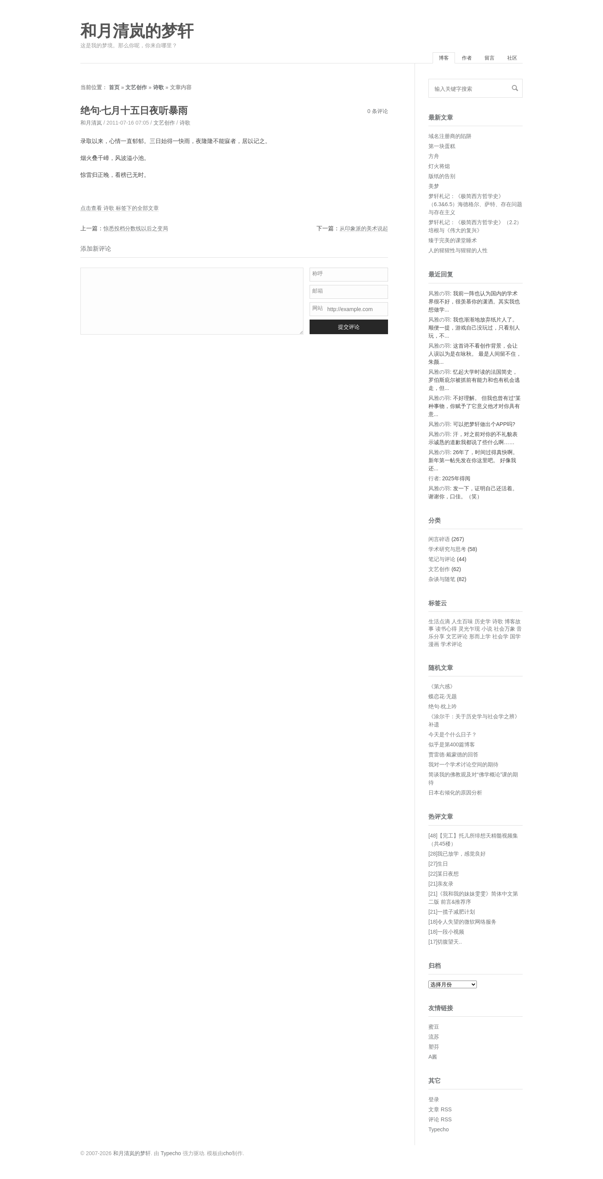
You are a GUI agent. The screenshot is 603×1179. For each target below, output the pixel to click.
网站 (317, 310)
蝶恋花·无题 (442, 698)
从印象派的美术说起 (362, 230)
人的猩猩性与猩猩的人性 (458, 252)
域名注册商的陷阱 (449, 138)
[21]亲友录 (440, 886)
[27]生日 (438, 866)
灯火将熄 (439, 168)
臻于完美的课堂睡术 (452, 242)
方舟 (433, 158)
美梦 (433, 188)
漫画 (433, 646)
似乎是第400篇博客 (451, 746)
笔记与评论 (441, 561)
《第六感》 (441, 688)
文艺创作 (136, 89)
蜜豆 (433, 1029)
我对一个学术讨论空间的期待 (463, 766)
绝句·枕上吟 (442, 708)
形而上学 (480, 638)
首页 (114, 89)
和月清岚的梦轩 (136, 31)
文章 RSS (440, 1111)
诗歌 (158, 89)
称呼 (317, 275)
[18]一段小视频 (446, 934)
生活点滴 (439, 623)
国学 (515, 638)
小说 (486, 631)
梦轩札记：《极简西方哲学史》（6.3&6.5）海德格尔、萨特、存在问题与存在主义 (475, 206)
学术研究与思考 (447, 551)
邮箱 (317, 293)
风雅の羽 (439, 295)
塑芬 (433, 1049)
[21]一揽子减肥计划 (451, 914)
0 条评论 (377, 113)
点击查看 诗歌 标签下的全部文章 (122, 209)
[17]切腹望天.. (445, 944)
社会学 (500, 638)
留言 (482, 59)
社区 (510, 59)
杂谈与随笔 (441, 581)
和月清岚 (91, 125)
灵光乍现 (469, 631)
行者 (433, 480)
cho (227, 1155)
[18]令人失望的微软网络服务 (462, 924)
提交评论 (349, 329)
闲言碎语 (439, 541)
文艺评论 (457, 638)
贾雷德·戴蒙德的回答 (453, 756)
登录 (433, 1101)
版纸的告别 (441, 178)
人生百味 (462, 623)
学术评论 (451, 646)
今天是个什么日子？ (452, 736)
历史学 (483, 623)
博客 (427, 59)
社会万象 (504, 631)
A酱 (432, 1059)
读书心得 (446, 631)
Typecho (438, 1131)
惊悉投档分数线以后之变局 (138, 230)
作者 (455, 59)
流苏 (433, 1039)
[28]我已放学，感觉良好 (457, 856)
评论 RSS (440, 1121)
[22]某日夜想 (443, 876)
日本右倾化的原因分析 (455, 794)
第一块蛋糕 (441, 148)
